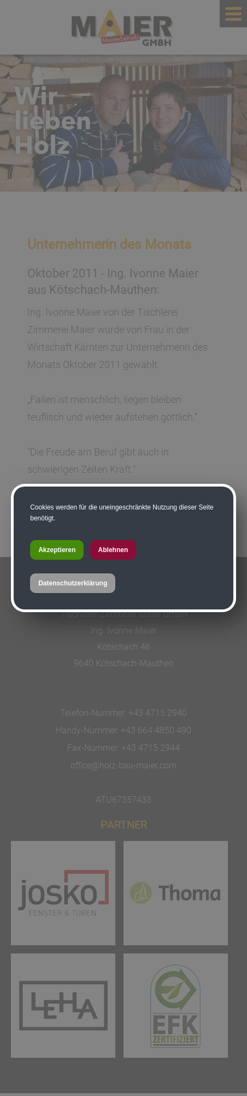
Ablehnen (113, 550)
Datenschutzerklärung (72, 583)
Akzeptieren (56, 550)
